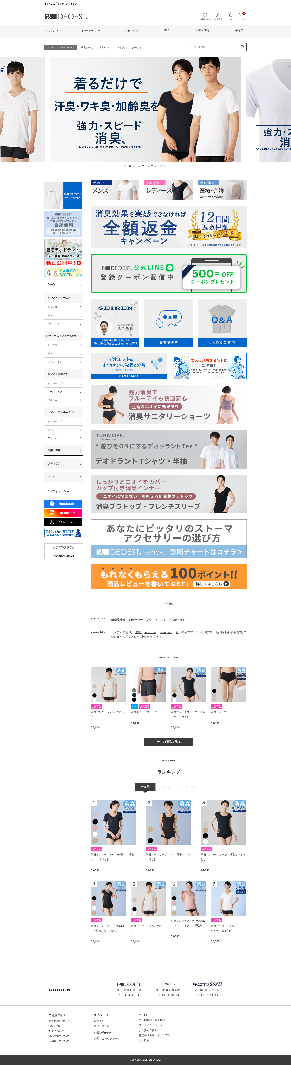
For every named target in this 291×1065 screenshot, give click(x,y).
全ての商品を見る (169, 741)
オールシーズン (55, 383)
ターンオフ (138, 47)
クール (51, 429)
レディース (89, 30)
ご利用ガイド (147, 1015)
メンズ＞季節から (58, 373)
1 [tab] (125, 166)
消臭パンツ (105, 47)
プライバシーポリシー (152, 1025)
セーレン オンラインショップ (60, 3)
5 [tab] (143, 166)
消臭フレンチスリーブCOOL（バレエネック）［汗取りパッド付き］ (188, 925)
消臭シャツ (87, 47)
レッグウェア (54, 323)
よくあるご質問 (148, 1030)
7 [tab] (152, 166)
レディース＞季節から (60, 412)
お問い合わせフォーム (107, 1038)
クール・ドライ (55, 391)
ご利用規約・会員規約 (152, 1020)
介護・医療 (202, 30)
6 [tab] (148, 166)
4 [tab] (139, 166)
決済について (56, 1025)
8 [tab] (156, 166)
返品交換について (59, 1036)
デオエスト (66, 17)
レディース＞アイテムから (61, 335)
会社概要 (144, 1040)
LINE (138, 632)
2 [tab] (130, 166)
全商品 (239, 30)
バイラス (121, 47)
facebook (150, 632)
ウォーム (52, 399)
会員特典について (59, 1020)
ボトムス (52, 315)
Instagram (166, 632)
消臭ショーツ (219, 712)
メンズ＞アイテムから (60, 297)
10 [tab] (165, 166)
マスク (51, 476)
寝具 (167, 30)
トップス (52, 307)
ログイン (99, 1020)
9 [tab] (161, 166)
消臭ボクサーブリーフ (143, 619)
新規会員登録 (102, 1025)
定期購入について (59, 1041)
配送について (56, 1031)
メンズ (49, 30)
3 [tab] (134, 166)
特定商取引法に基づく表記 (154, 1035)
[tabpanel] (145, 109)
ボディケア (131, 30)
